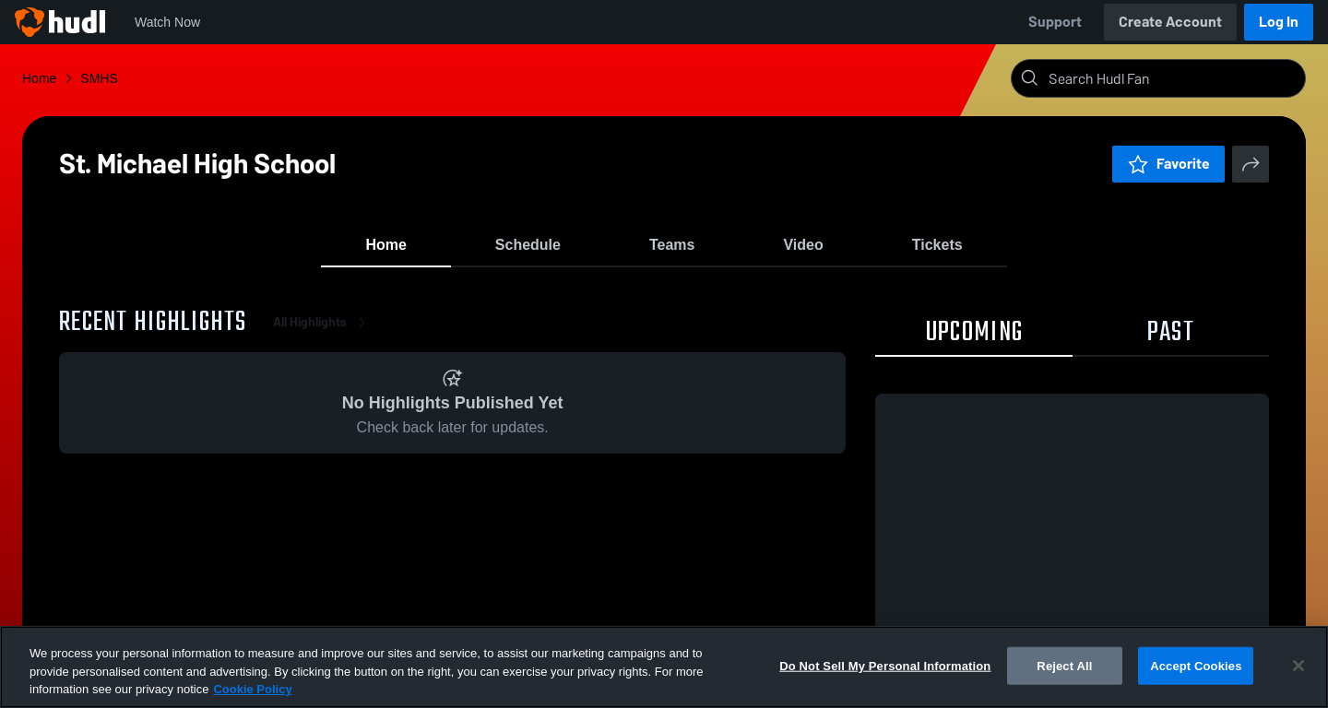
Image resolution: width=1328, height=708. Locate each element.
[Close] (1298, 665)
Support (1055, 21)
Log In (1278, 21)
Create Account (1170, 21)
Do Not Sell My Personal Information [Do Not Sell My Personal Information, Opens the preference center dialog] (884, 665)
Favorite (1168, 163)
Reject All (1064, 665)
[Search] (1173, 78)
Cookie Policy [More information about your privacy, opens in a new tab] (252, 689)
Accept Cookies (1195, 665)
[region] (664, 667)
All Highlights (323, 331)
